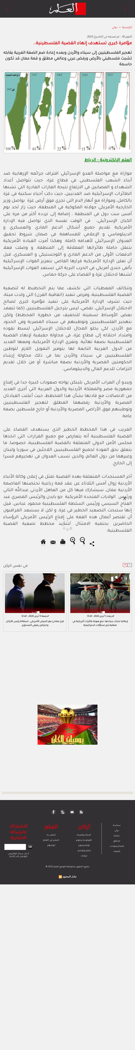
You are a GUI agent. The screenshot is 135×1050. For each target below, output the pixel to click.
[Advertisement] (37, 525)
